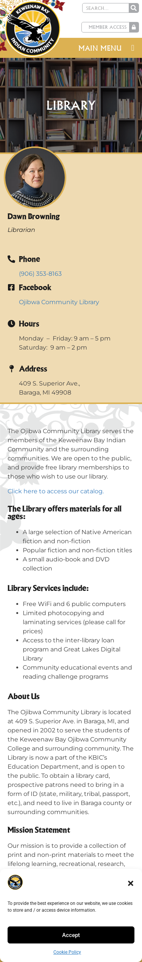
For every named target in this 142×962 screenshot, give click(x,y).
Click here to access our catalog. (56, 491)
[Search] (134, 7)
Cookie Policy (67, 952)
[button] (130, 883)
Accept (71, 935)
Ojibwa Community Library (59, 302)
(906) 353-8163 (40, 273)
